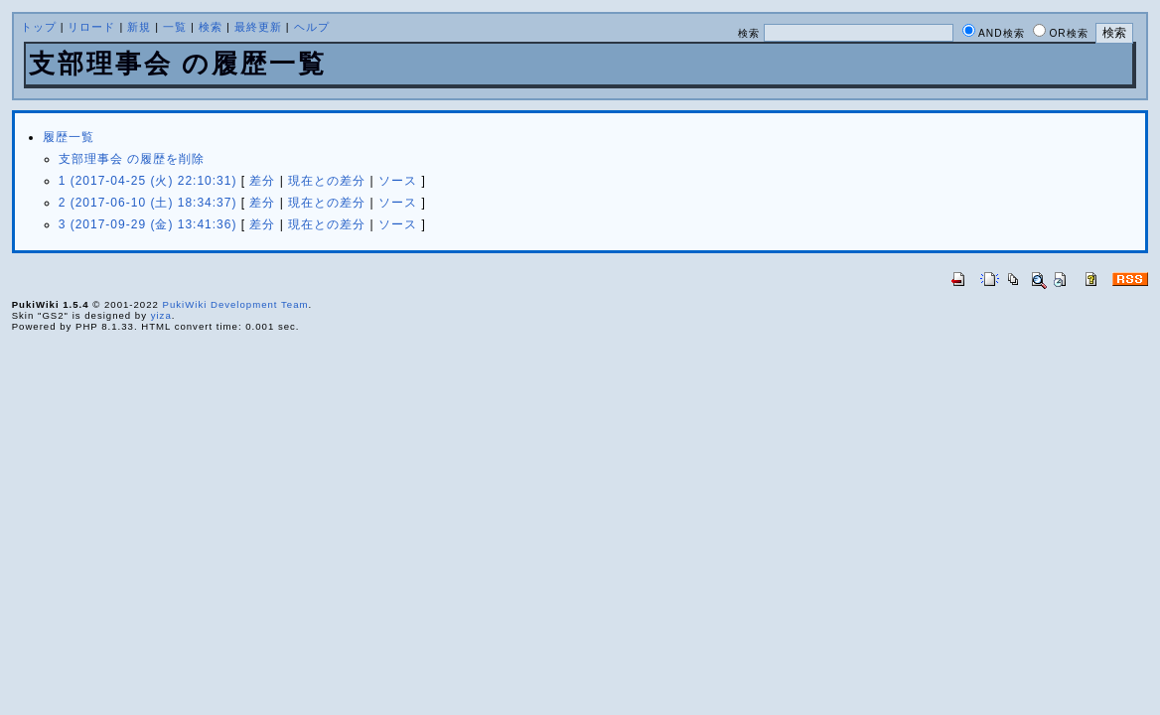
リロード (91, 27)
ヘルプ (312, 27)
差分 (262, 181)
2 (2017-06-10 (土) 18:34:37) (148, 203)
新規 (139, 27)
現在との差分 (326, 181)
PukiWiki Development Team (236, 304)
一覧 (175, 27)
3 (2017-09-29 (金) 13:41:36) (148, 224)
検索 (210, 27)
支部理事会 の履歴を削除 (132, 159)
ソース (397, 181)
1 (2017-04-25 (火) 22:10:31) (148, 181)
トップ (39, 27)
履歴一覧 (68, 137)
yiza (161, 315)
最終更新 (258, 27)
